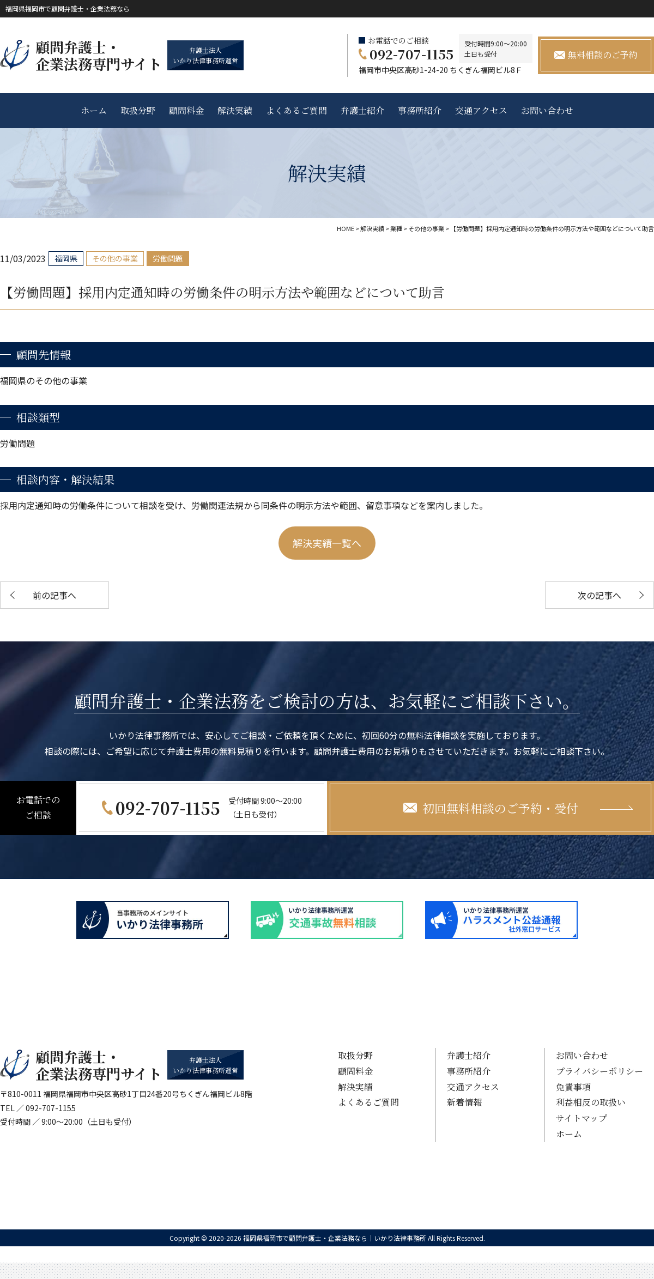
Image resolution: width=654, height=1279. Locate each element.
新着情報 (464, 1102)
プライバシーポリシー (599, 1071)
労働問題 (168, 258)
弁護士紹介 (362, 110)
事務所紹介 (419, 110)
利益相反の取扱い (591, 1102)
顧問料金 (186, 110)
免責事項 (573, 1087)
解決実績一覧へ (327, 543)
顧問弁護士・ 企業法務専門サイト (98, 55)
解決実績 (234, 110)
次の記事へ (599, 595)
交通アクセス (481, 110)
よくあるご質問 (296, 110)
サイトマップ (581, 1118)
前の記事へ (54, 595)
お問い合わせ (547, 110)
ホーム (94, 110)
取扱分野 (137, 110)
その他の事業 (115, 258)
